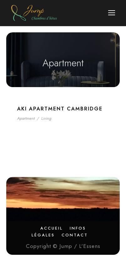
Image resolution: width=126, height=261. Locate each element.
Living (46, 118)
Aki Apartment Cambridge (60, 108)
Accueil (51, 228)
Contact (75, 235)
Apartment (26, 118)
